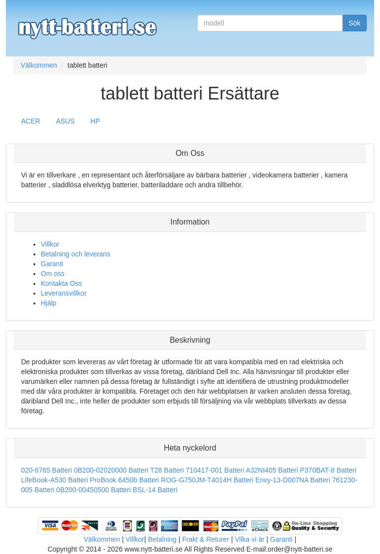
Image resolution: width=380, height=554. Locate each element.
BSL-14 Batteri (155, 490)
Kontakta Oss (61, 283)
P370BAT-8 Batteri (328, 470)
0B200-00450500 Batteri (93, 490)
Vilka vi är (249, 539)
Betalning (162, 539)
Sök (354, 23)
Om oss (52, 273)
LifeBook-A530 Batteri (54, 480)
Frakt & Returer (205, 539)
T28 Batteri (167, 470)
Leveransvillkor (63, 293)
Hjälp (48, 303)
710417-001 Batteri (215, 470)
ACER (30, 121)
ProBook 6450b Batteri (124, 480)
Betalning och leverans (75, 254)
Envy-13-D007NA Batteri (292, 480)
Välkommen (102, 539)
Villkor (50, 244)
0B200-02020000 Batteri (111, 470)
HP (95, 121)
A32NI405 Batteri (271, 470)
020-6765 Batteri (46, 470)
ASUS (65, 121)
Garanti (52, 264)
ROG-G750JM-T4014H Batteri (207, 480)
